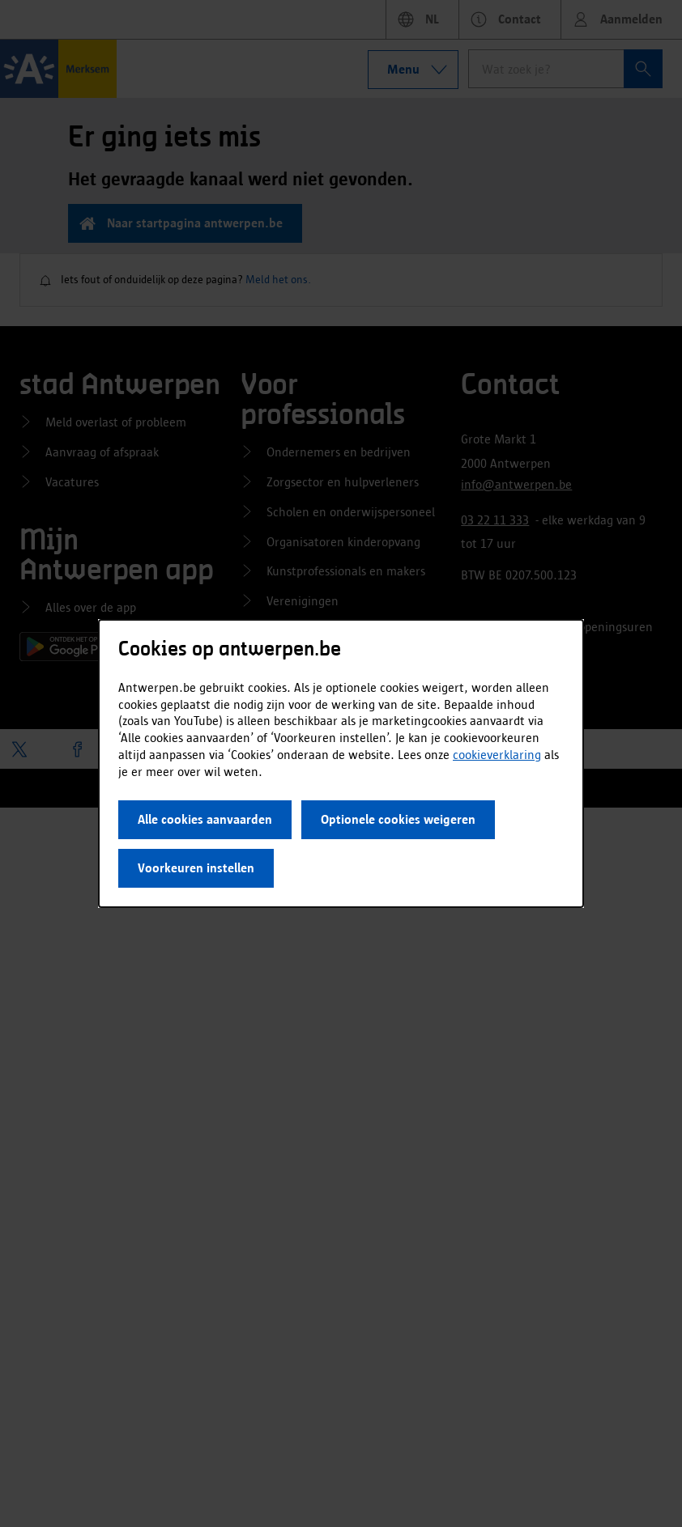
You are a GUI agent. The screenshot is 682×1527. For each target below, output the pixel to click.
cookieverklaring (497, 754)
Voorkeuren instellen (196, 868)
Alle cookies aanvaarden (205, 819)
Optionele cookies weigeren (398, 819)
